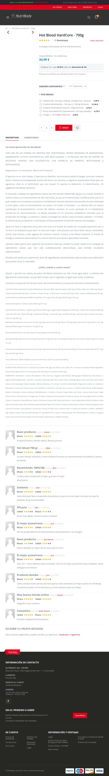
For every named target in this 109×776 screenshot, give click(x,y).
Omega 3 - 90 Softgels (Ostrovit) (60, 114)
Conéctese (63, 634)
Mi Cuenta (61, 7)
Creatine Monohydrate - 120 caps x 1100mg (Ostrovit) (70, 104)
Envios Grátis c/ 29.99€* (58, 746)
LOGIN (100, 7)
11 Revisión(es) (61, 40)
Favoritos (89, 7)
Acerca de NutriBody (10, 738)
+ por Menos (46, 94)
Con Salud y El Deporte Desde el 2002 (90, 738)
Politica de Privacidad (87, 742)
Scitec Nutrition (96, 40)
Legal (50, 737)
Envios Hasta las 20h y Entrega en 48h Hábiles (58, 741)
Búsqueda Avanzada (31, 743)
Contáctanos (11, 742)
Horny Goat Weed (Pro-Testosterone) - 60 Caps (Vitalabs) (71, 111)
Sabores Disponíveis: (52, 86)
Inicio (7, 28)
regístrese (75, 634)
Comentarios (31, 137)
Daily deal (75, 7)
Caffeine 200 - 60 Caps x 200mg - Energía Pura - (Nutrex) (71, 100)
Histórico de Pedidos (32, 738)
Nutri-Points (53, 749)
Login (29, 747)
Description (12, 137)
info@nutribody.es (13, 685)
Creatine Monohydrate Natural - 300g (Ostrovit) (67, 107)
